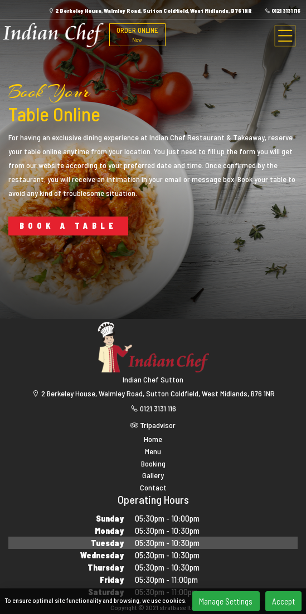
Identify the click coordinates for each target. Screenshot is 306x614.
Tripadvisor (153, 425)
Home (153, 439)
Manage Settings (225, 601)
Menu (153, 451)
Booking (153, 463)
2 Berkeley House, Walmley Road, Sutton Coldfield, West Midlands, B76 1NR (150, 10)
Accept (283, 601)
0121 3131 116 (282, 10)
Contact (153, 487)
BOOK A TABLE (68, 225)
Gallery (153, 475)
